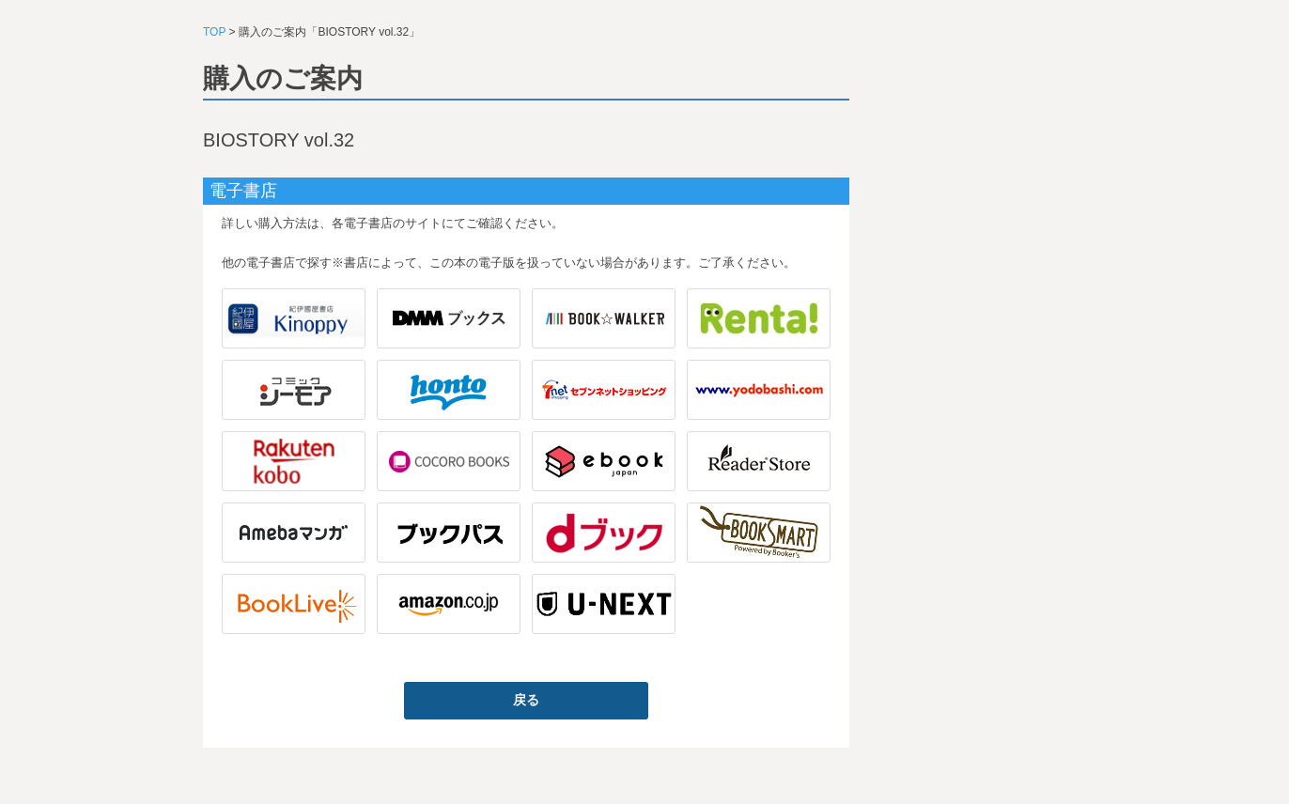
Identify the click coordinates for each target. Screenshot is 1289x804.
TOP (214, 32)
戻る (526, 699)
